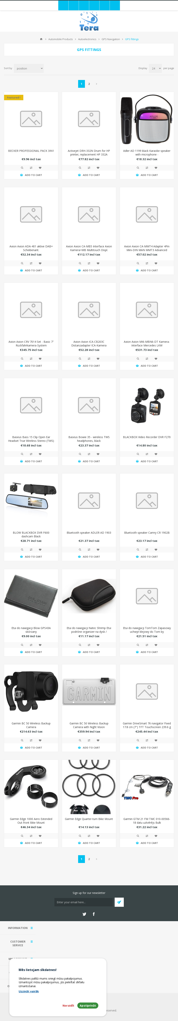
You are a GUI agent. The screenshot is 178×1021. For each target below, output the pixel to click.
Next (96, 84)
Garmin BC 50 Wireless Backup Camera (31, 725)
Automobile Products (60, 39)
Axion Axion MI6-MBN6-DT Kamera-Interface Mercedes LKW (147, 343)
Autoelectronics (87, 39)
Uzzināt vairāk (29, 991)
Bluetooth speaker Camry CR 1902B (147, 532)
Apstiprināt (88, 1005)
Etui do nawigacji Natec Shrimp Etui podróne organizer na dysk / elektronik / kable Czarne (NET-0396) (89, 631)
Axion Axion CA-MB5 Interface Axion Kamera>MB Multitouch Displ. (89, 248)
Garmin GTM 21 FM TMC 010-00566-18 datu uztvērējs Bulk (146, 820)
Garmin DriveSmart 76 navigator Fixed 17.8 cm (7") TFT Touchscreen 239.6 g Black (147, 727)
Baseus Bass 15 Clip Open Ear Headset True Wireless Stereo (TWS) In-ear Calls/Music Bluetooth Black (31, 440)
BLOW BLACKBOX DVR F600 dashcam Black (31, 534)
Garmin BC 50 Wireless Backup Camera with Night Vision (89, 725)
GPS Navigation (111, 39)
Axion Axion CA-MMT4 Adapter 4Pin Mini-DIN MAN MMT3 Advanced (146, 248)
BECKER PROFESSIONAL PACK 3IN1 (31, 151)
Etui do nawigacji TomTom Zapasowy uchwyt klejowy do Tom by (147, 630)
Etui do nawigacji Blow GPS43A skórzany (31, 630)
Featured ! (13, 97)
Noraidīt (68, 1005)
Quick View (22, 168)
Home (41, 39)
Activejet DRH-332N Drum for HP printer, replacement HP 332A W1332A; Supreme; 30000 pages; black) (89, 156)
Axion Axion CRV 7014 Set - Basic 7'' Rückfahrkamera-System (31, 343)
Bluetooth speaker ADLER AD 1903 (89, 532)
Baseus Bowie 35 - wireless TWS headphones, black (89, 439)
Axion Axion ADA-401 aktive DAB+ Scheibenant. (31, 248)
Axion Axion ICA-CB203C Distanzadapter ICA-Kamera (88, 343)
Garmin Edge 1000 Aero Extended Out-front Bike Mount (31, 820)
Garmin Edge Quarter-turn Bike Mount (89, 819)
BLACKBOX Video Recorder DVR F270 (147, 437)
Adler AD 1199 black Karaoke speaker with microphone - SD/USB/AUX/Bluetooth (146, 154)
